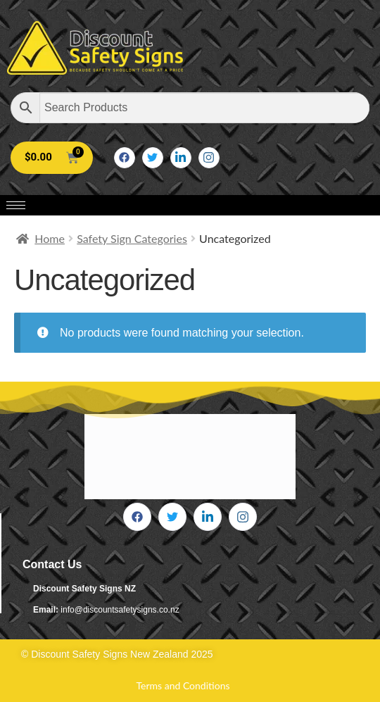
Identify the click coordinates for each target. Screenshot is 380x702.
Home (49, 238)
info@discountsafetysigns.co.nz (120, 610)
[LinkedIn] (180, 157)
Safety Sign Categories (132, 238)
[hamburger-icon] (16, 205)
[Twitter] (152, 157)
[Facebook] (124, 157)
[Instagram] (209, 157)
